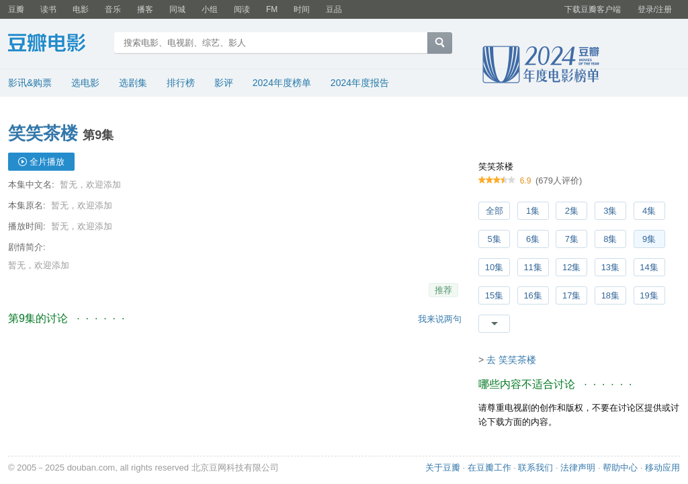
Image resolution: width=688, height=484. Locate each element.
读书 (48, 9)
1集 (533, 211)
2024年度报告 (360, 82)
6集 (533, 239)
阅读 (242, 9)
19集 (649, 295)
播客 (145, 9)
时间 (302, 9)
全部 (494, 211)
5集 (494, 239)
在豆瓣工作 (489, 467)
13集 (610, 267)
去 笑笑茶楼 (511, 359)
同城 (177, 9)
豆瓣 (16, 9)
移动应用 (662, 467)
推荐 (443, 290)
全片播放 (47, 162)
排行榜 (181, 82)
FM (271, 9)
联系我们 (535, 467)
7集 (571, 239)
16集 (532, 295)
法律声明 (577, 467)
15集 (494, 295)
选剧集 (133, 82)
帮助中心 (620, 467)
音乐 (113, 9)
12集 (571, 267)
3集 (610, 211)
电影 (81, 9)
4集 (649, 211)
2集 (571, 211)
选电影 (85, 82)
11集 (532, 267)
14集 (649, 267)
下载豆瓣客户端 (592, 9)
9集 (649, 239)
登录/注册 (655, 9)
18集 (610, 295)
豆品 (334, 9)
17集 (571, 295)
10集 (494, 267)
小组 (210, 9)
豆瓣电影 (56, 44)
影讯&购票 (30, 82)
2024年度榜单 (282, 82)
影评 (223, 82)
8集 (610, 239)
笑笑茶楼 (43, 133)
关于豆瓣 (442, 467)
